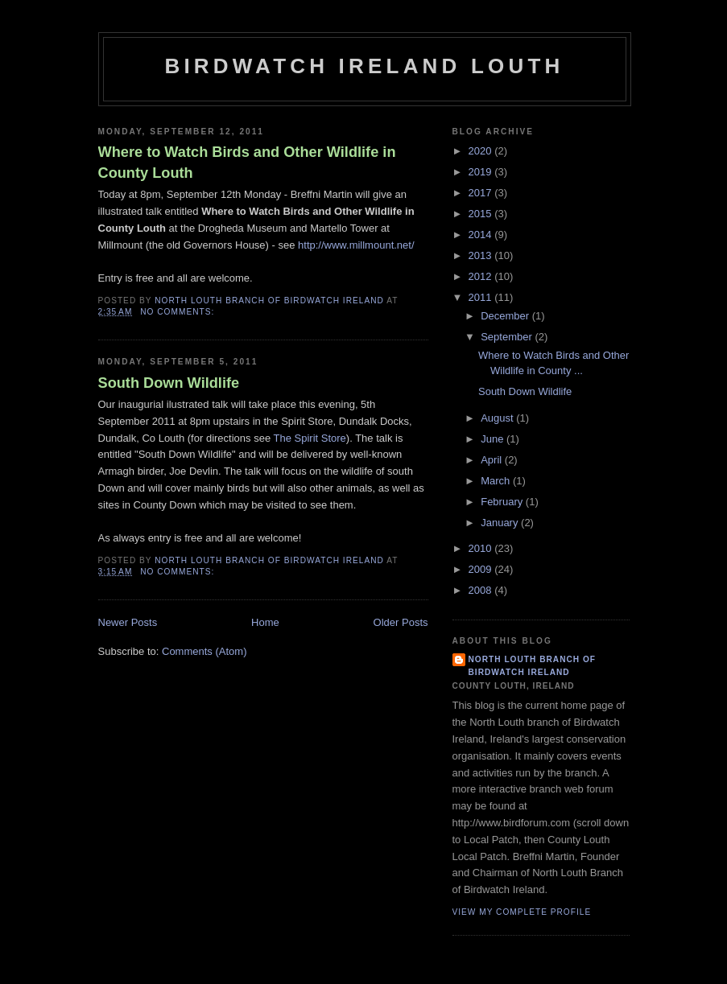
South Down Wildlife (169, 383)
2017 (482, 193)
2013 (482, 255)
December (506, 316)
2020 (482, 151)
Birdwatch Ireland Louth (364, 66)
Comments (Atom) (204, 651)
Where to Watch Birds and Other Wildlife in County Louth (247, 162)
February (503, 502)
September (508, 337)
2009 (482, 569)
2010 (482, 548)
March (497, 481)
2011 (482, 297)
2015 (482, 214)
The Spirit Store (310, 438)
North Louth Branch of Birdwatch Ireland (533, 666)
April (493, 460)
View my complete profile (522, 912)
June (493, 439)
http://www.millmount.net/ (356, 245)
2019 (482, 172)
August (498, 418)
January (501, 523)
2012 (482, 276)
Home (265, 622)
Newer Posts (128, 622)
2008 (482, 590)
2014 (482, 235)
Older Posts (401, 622)
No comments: (178, 311)
